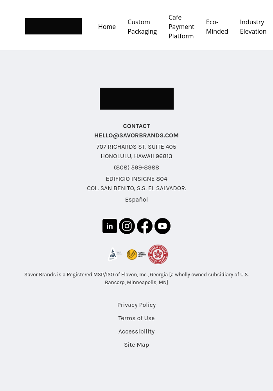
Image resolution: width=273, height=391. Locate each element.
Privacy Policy (136, 304)
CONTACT (136, 126)
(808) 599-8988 (136, 167)
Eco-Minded (217, 27)
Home (107, 26)
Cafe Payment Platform (181, 26)
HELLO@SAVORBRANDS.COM (136, 135)
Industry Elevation (253, 27)
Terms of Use (136, 318)
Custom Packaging (142, 27)
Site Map (136, 344)
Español (136, 199)
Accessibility (136, 331)
